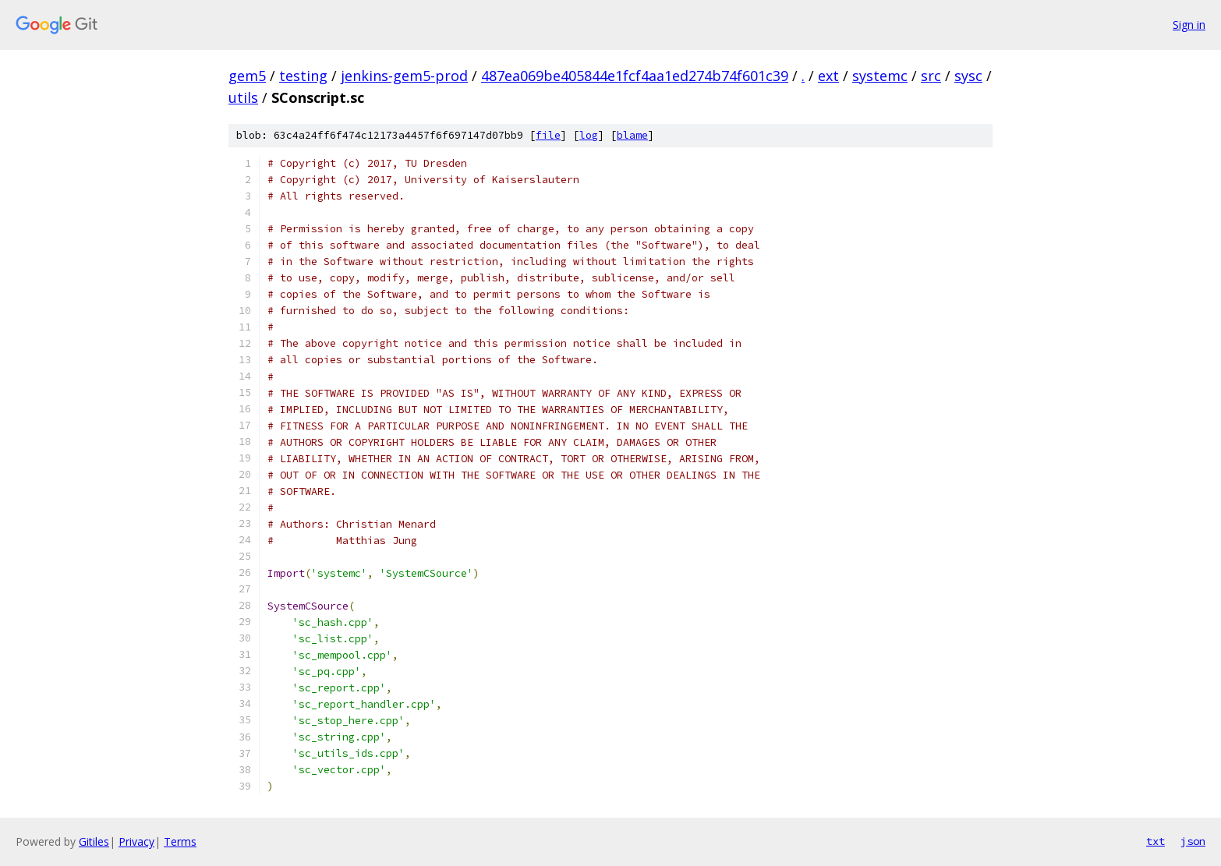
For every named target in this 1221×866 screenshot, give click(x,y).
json (1192, 841)
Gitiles (94, 841)
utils (243, 97)
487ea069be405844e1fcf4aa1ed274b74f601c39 (634, 75)
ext (828, 75)
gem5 (247, 75)
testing (303, 75)
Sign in (1189, 24)
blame (632, 135)
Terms (180, 841)
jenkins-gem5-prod (404, 75)
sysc (968, 75)
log (588, 135)
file (548, 135)
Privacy (136, 841)
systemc (880, 75)
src (931, 75)
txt (1155, 841)
